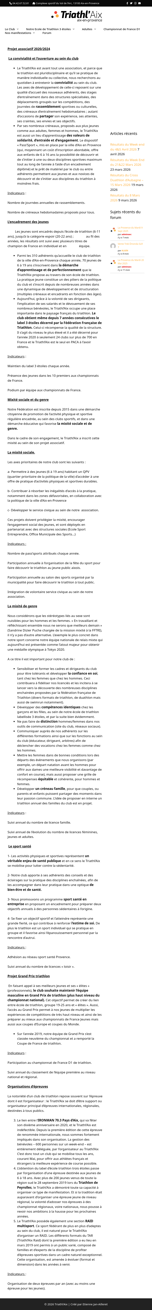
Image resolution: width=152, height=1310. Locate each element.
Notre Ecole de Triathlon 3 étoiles (52, 29)
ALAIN (125, 250)
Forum (46, 33)
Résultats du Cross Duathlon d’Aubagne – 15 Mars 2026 (126, 180)
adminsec (126, 234)
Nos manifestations (22, 33)
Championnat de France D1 (122, 29)
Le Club (14, 29)
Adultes (91, 29)
